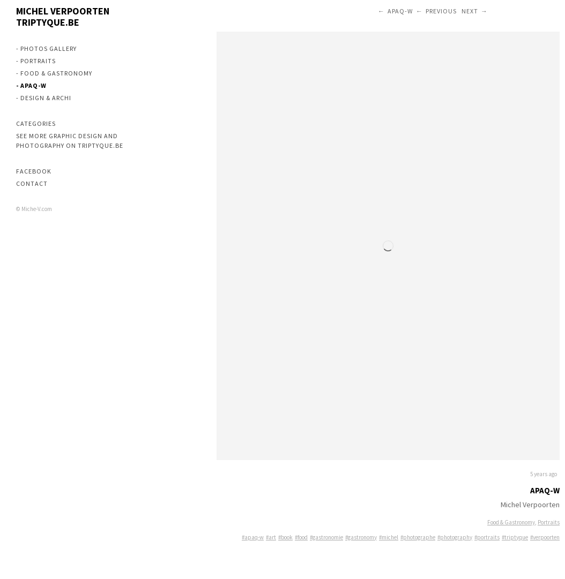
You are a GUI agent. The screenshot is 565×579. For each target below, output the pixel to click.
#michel (388, 537)
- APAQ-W (31, 85)
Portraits (549, 522)
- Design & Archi (43, 98)
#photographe (417, 537)
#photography (454, 537)
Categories (36, 123)
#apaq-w (253, 537)
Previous (441, 11)
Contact (32, 183)
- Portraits (36, 61)
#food (301, 537)
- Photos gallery (46, 48)
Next (470, 11)
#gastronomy (361, 537)
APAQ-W (400, 11)
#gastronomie (326, 537)
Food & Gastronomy (511, 522)
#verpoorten (545, 537)
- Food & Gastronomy (54, 73)
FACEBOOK (33, 171)
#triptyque (515, 537)
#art (271, 537)
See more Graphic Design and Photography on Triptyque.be (69, 140)
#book (285, 537)
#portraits (487, 537)
